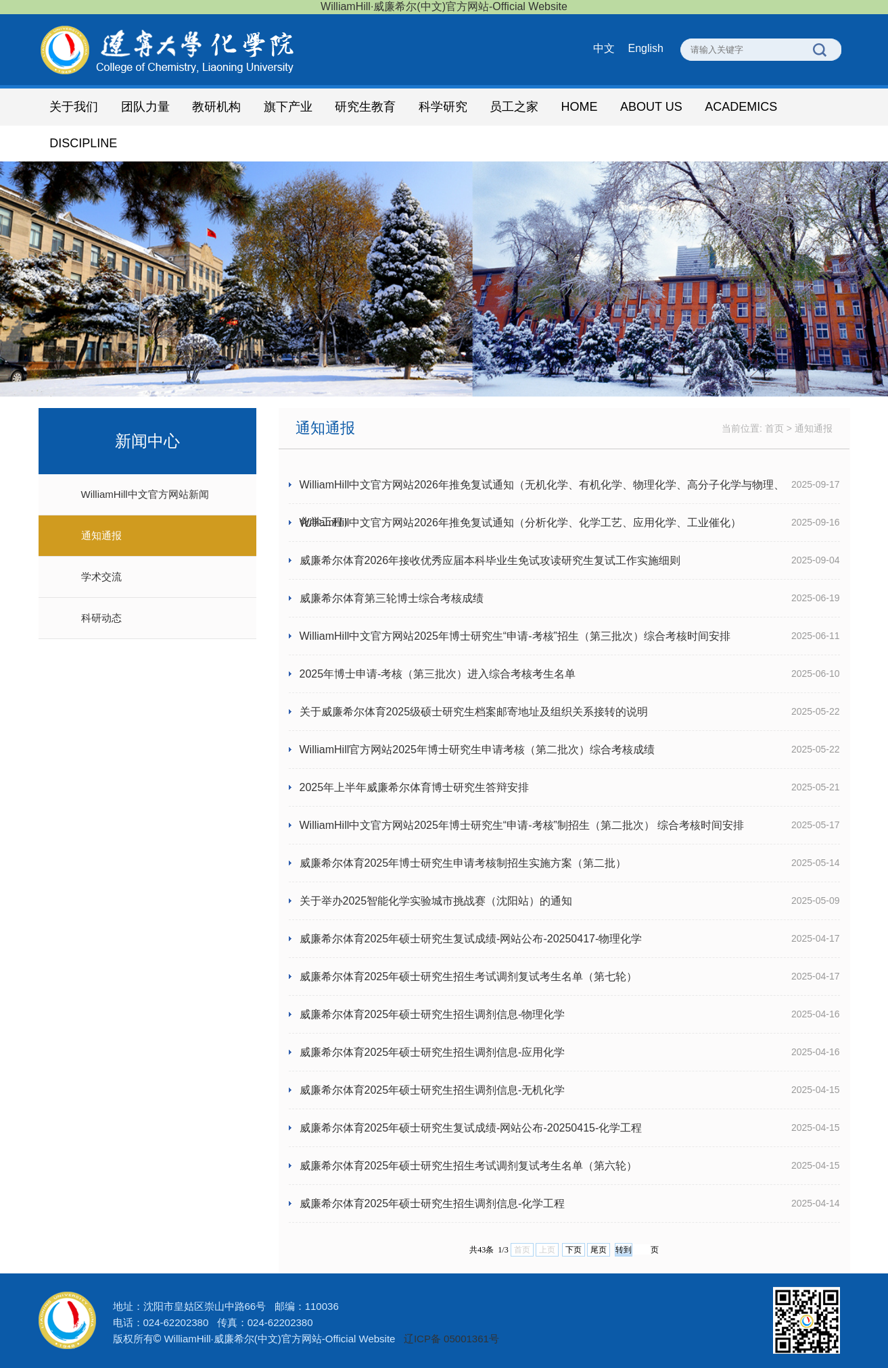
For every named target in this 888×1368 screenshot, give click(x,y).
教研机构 (216, 106)
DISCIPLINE (83, 143)
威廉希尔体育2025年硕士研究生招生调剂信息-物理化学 (432, 1014)
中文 (604, 48)
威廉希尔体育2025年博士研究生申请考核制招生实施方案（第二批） (463, 863)
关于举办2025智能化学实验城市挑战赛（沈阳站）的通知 (436, 901)
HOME (579, 106)
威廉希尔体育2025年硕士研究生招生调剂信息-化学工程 (432, 1203)
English (645, 48)
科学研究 (443, 106)
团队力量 (145, 106)
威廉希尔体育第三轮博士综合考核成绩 (392, 598)
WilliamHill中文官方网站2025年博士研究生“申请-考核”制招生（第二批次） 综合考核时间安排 (522, 825)
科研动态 (101, 618)
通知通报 (101, 535)
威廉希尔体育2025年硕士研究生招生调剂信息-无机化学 (432, 1090)
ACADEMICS (741, 106)
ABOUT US (651, 106)
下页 (573, 1250)
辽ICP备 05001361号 (451, 1338)
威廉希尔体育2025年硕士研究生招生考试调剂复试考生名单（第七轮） (469, 976)
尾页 (598, 1250)
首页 (774, 428)
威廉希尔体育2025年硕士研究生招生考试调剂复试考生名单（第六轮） (469, 1165)
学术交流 (101, 576)
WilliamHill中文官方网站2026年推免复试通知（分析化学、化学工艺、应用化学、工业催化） (520, 522)
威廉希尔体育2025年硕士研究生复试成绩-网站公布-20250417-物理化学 (471, 938)
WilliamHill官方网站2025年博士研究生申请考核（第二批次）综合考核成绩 (477, 749)
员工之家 (514, 106)
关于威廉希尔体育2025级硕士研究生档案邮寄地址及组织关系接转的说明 (474, 711)
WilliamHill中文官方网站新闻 (145, 494)
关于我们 (73, 106)
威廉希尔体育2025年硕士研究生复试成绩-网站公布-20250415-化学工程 (471, 1128)
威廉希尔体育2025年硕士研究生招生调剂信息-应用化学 (432, 1052)
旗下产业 (288, 106)
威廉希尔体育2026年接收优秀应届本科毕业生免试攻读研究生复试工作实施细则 (490, 560)
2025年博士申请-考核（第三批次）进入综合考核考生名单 (438, 674)
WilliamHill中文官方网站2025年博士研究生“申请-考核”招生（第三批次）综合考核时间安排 (515, 636)
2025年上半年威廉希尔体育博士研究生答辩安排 (415, 787)
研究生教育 (365, 106)
